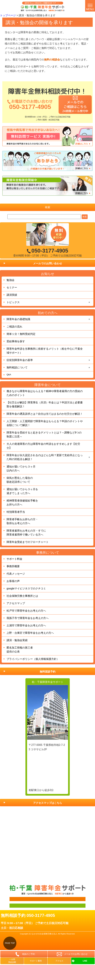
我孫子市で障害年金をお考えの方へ (28, 618)
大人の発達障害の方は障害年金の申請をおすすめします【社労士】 (43, 445)
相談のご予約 (28, 954)
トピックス (13, 302)
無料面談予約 (47, 671)
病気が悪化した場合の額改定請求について (20, 480)
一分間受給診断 (12, 960)
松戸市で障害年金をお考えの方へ (26, 610)
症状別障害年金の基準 (20, 360)
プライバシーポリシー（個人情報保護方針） (33, 659)
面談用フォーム (16, 899)
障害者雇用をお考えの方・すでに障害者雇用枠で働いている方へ (26, 532)
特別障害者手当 (16, 512)
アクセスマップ (16, 603)
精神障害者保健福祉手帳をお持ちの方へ (22, 502)
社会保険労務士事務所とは (22, 595)
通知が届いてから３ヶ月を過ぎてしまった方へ (22, 491)
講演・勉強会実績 (17, 640)
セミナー (12, 287)
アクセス (59, 961)
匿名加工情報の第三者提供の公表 (20, 649)
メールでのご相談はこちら (75, 106)
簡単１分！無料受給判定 (21, 334)
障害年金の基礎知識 (18, 319)
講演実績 (12, 294)
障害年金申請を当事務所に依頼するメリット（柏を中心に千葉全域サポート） (45, 350)
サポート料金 (14, 559)
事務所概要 (13, 566)
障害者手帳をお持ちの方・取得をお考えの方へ (22, 521)
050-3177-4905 (30, 106)
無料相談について (17, 367)
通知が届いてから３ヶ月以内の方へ (21, 468)
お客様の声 (13, 581)
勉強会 (10, 280)
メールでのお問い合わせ (47, 263)
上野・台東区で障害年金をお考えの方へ (30, 632)
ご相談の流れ (14, 326)
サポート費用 (36, 961)
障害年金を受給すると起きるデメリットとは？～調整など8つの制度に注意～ (44, 434)
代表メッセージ (16, 573)
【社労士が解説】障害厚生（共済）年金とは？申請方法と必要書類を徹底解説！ (45, 404)
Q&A (9, 374)
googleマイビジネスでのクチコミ (26, 588)
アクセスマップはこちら (47, 803)
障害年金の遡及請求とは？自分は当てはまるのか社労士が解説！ (45, 413)
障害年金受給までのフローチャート (28, 542)
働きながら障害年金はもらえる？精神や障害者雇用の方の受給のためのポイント (45, 393)
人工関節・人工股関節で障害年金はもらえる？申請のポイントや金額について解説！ (45, 423)
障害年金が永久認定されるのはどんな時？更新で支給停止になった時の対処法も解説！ (45, 457)
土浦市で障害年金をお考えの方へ (26, 625)
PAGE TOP (10, 943)
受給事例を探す (16, 341)
